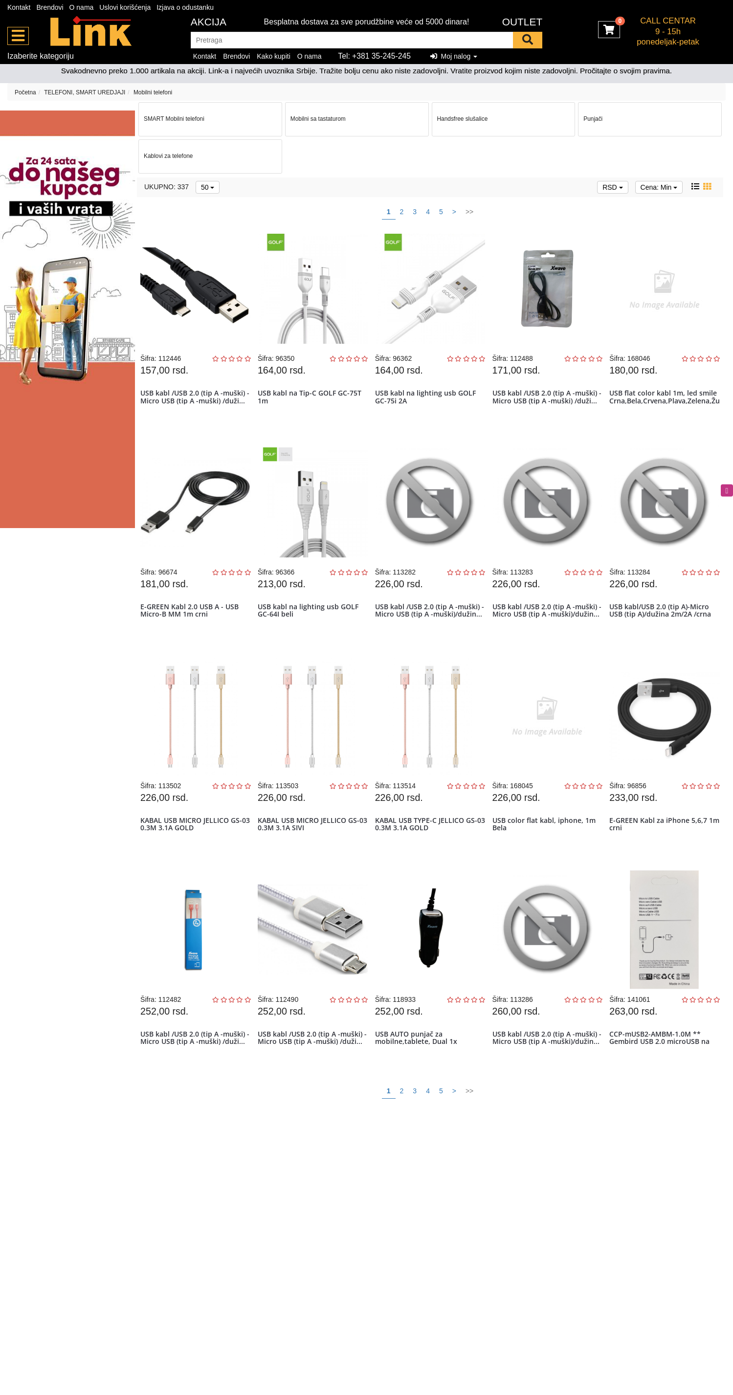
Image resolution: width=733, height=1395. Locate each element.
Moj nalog (453, 56)
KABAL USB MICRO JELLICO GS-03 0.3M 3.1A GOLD (193, 849)
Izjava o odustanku (185, 7)
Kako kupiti (273, 56)
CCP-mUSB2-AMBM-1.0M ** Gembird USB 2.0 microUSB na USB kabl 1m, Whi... (662, 1077)
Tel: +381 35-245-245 (374, 56)
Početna (25, 92)
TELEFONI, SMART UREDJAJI (84, 92)
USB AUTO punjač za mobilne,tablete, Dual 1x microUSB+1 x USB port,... (420, 1077)
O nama (81, 7)
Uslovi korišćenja (125, 7)
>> (469, 212)
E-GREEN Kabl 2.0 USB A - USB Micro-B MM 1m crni (192, 626)
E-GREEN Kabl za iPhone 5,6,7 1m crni (661, 849)
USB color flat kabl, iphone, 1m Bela (546, 849)
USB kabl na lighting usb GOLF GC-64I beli (310, 626)
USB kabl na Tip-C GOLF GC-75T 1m (312, 402)
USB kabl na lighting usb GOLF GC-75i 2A (428, 402)
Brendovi (49, 7)
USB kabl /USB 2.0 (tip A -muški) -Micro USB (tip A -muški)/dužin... (430, 630)
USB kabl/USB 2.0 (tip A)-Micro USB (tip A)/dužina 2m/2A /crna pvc (662, 630)
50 (207, 187)
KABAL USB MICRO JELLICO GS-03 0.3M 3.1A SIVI (311, 849)
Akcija (208, 21)
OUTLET (522, 21)
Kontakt (18, 7)
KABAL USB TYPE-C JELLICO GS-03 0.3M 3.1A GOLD (429, 849)
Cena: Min (659, 187)
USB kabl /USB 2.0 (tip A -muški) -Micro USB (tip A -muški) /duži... (195, 406)
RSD (612, 187)
